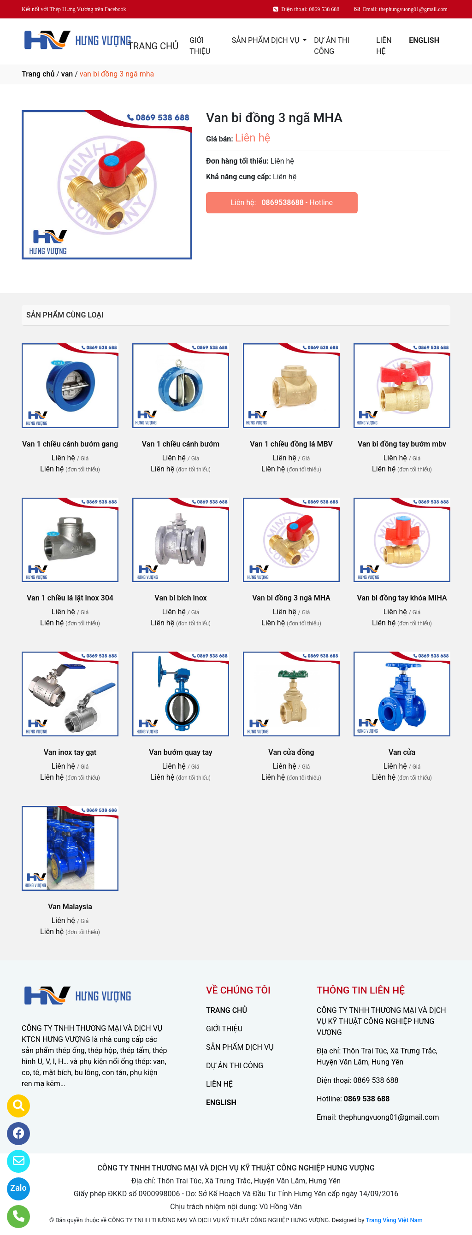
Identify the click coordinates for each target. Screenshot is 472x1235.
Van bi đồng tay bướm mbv (402, 444)
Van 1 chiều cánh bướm (180, 444)
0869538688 (282, 202)
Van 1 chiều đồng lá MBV (291, 444)
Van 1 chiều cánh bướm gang (70, 444)
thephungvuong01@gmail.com (388, 1117)
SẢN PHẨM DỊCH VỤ (266, 40)
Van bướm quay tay (180, 752)
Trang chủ (38, 74)
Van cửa (402, 752)
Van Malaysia (70, 906)
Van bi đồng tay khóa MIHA (402, 598)
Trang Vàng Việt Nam (394, 1220)
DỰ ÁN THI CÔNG (331, 46)
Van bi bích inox (180, 598)
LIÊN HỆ (383, 46)
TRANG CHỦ (153, 46)
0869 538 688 (376, 1080)
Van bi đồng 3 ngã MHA (291, 598)
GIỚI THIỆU (199, 46)
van (67, 74)
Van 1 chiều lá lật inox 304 (70, 598)
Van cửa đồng (291, 752)
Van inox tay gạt (70, 752)
